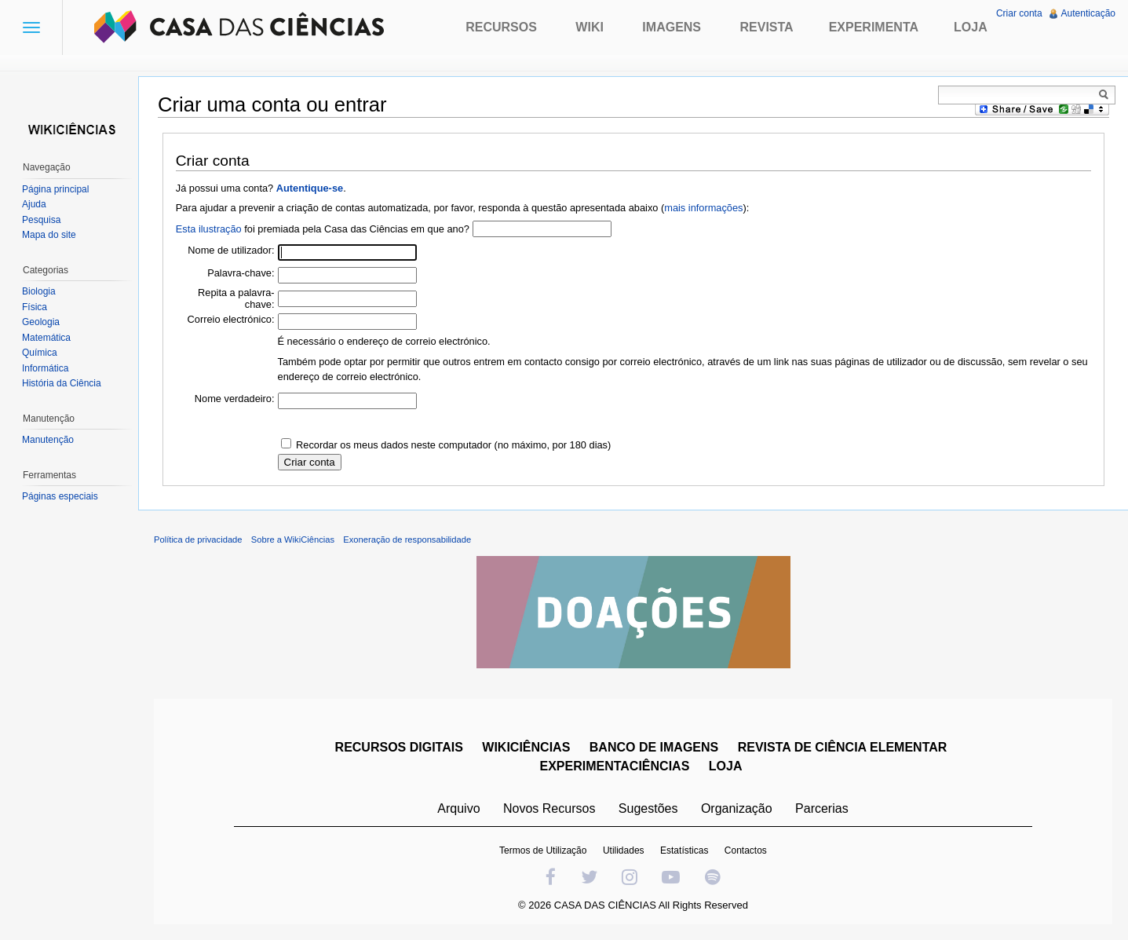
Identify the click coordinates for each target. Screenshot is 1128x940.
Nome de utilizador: (231, 250)
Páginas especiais (60, 496)
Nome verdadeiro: (235, 398)
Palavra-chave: (240, 273)
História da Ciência (61, 383)
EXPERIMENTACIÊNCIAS (614, 766)
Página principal (55, 189)
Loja (970, 27)
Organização (736, 808)
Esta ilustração (209, 229)
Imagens (671, 27)
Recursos (501, 27)
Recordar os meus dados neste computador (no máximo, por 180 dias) (453, 445)
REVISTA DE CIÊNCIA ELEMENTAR (842, 747)
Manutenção (48, 439)
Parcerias (822, 808)
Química (39, 352)
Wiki (589, 27)
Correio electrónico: (231, 319)
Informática (45, 368)
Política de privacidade (198, 539)
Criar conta (1019, 13)
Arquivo (458, 808)
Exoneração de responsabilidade (407, 539)
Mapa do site (49, 234)
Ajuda (34, 204)
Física (34, 307)
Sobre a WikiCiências (292, 539)
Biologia (39, 291)
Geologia (41, 321)
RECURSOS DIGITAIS (399, 747)
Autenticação (1088, 13)
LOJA (726, 766)
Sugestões (648, 808)
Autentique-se (309, 188)
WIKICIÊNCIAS (526, 747)
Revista (766, 27)
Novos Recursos (549, 808)
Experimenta (873, 27)
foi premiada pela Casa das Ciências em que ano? (322, 229)
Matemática (46, 337)
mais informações (703, 208)
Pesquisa (41, 219)
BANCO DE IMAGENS (654, 747)
